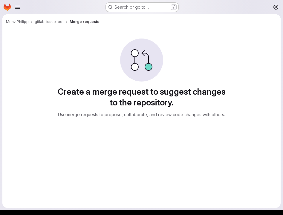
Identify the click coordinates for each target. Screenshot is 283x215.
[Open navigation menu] (17, 7)
